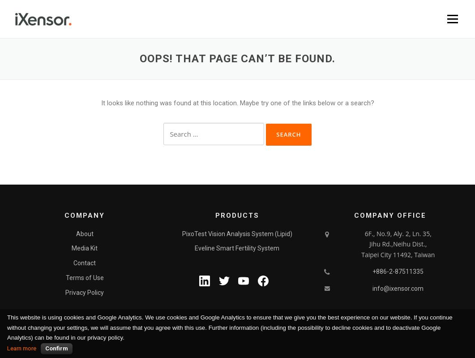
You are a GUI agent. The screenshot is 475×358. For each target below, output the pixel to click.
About (85, 233)
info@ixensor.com (398, 288)
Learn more (21, 348)
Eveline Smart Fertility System (237, 248)
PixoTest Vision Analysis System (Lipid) (237, 233)
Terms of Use (85, 277)
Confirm (56, 348)
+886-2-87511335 (398, 271)
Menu (452, 19)
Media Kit (85, 248)
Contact (84, 263)
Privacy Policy (84, 292)
